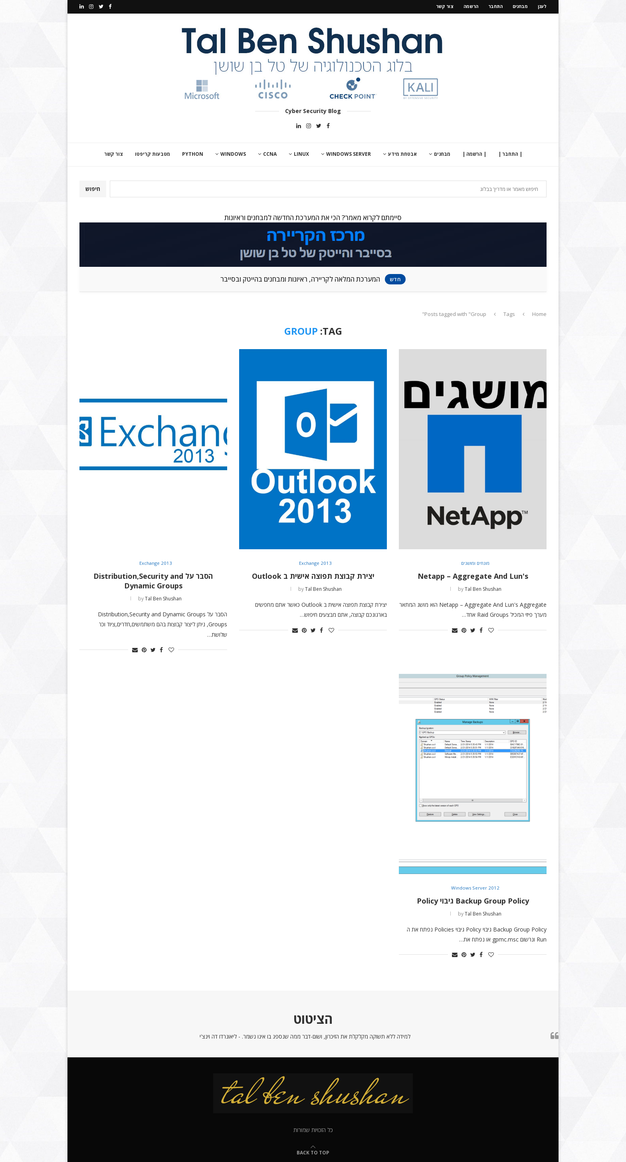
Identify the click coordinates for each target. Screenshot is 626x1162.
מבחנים (520, 6)
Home (539, 312)
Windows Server (348, 153)
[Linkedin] (81, 6)
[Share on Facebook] (481, 629)
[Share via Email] (455, 629)
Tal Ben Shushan (483, 588)
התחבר (495, 6)
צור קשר (445, 6)
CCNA (270, 153)
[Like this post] (491, 629)
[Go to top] (313, 1151)
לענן (542, 6)
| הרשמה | (474, 153)
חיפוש (92, 188)
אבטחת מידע (402, 153)
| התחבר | (510, 153)
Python (192, 153)
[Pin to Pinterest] (464, 629)
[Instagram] (91, 6)
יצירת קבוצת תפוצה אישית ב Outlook (313, 575)
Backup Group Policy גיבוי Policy (473, 899)
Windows (233, 153)
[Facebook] (110, 6)
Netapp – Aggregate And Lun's (473, 575)
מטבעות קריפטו (152, 153)
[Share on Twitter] (472, 629)
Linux (301, 153)
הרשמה (471, 6)
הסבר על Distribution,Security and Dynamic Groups (153, 580)
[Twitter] (101, 6)
